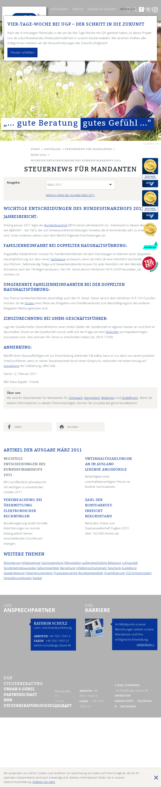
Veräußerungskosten (18, 578)
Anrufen (41, 637)
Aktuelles (128, 9)
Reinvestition (72, 563)
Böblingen (108, 398)
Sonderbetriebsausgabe (20, 568)
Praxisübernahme (66, 573)
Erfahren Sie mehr (43, 782)
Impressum (123, 696)
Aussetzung (11, 366)
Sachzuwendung (52, 563)
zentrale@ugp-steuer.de (131, 690)
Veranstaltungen (102, 9)
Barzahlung (67, 568)
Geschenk (114, 568)
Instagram (128, 707)
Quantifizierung (114, 573)
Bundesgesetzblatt (90, 573)
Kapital (37, 578)
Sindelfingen (130, 398)
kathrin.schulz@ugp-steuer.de (52, 645)
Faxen (39, 641)
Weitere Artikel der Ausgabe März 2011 (70, 195)
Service (77, 9)
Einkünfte (112, 332)
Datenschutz (124, 701)
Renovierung (12, 563)
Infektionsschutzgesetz (91, 568)
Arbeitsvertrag (31, 563)
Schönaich (76, 398)
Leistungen (59, 9)
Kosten (29, 303)
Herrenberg (92, 398)
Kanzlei (40, 9)
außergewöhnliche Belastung (101, 563)
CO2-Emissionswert (139, 573)
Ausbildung (129, 568)
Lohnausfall (130, 563)
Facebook (145, 701)
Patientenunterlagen (39, 573)
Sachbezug (58, 259)
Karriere (146, 9)
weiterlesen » (145, 644)
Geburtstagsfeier (48, 568)
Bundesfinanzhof (55, 225)
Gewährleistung (14, 573)
